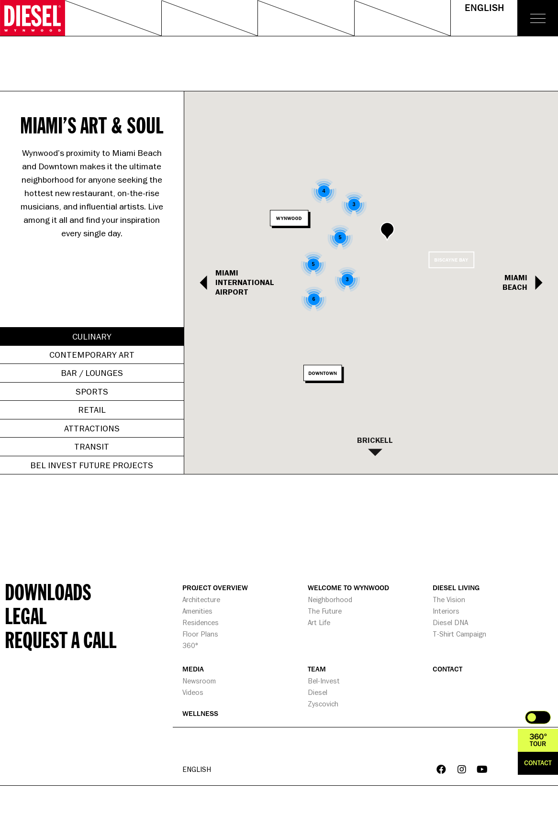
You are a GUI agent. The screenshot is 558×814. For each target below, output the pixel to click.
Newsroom (199, 680)
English (484, 8)
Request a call (60, 639)
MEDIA (193, 669)
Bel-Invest (324, 680)
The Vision (449, 599)
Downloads (48, 592)
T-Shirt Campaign (459, 633)
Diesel (317, 692)
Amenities (197, 611)
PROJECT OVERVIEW (215, 588)
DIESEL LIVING (456, 588)
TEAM (317, 669)
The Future (325, 611)
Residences (200, 622)
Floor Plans (200, 633)
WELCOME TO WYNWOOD (348, 588)
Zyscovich (323, 703)
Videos (192, 692)
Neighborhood (330, 599)
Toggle (538, 717)
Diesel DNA (450, 622)
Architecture (201, 599)
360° (190, 645)
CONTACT (447, 669)
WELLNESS (200, 713)
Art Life (319, 622)
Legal (25, 615)
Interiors (446, 611)
